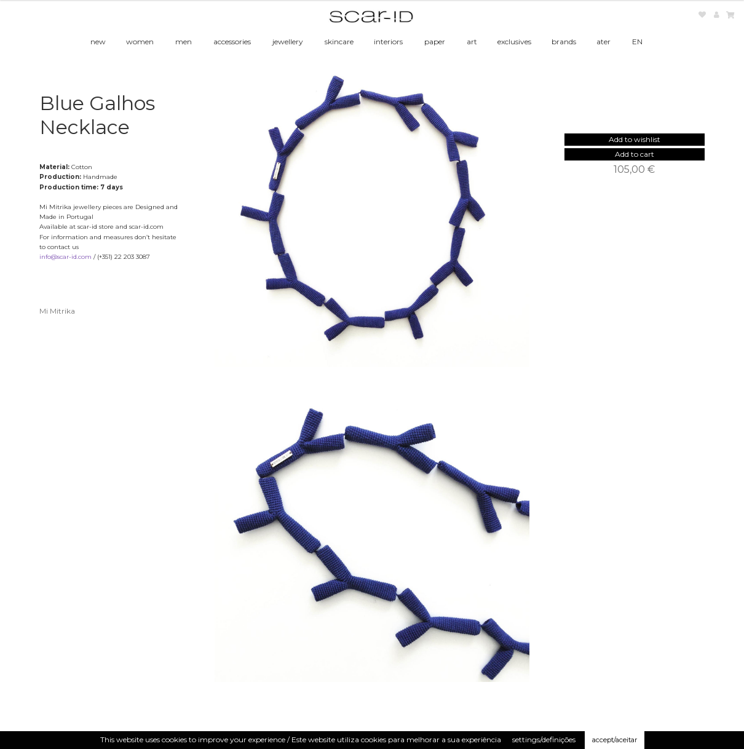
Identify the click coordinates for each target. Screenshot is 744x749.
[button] (634, 139)
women (140, 41)
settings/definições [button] (544, 739)
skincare (339, 41)
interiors (388, 41)
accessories (232, 41)
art (472, 41)
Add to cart (634, 154)
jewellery (287, 41)
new (98, 41)
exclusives (514, 41)
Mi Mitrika (57, 310)
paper (434, 41)
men (183, 41)
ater (603, 41)
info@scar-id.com (65, 257)
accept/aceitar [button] (614, 739)
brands (564, 41)
